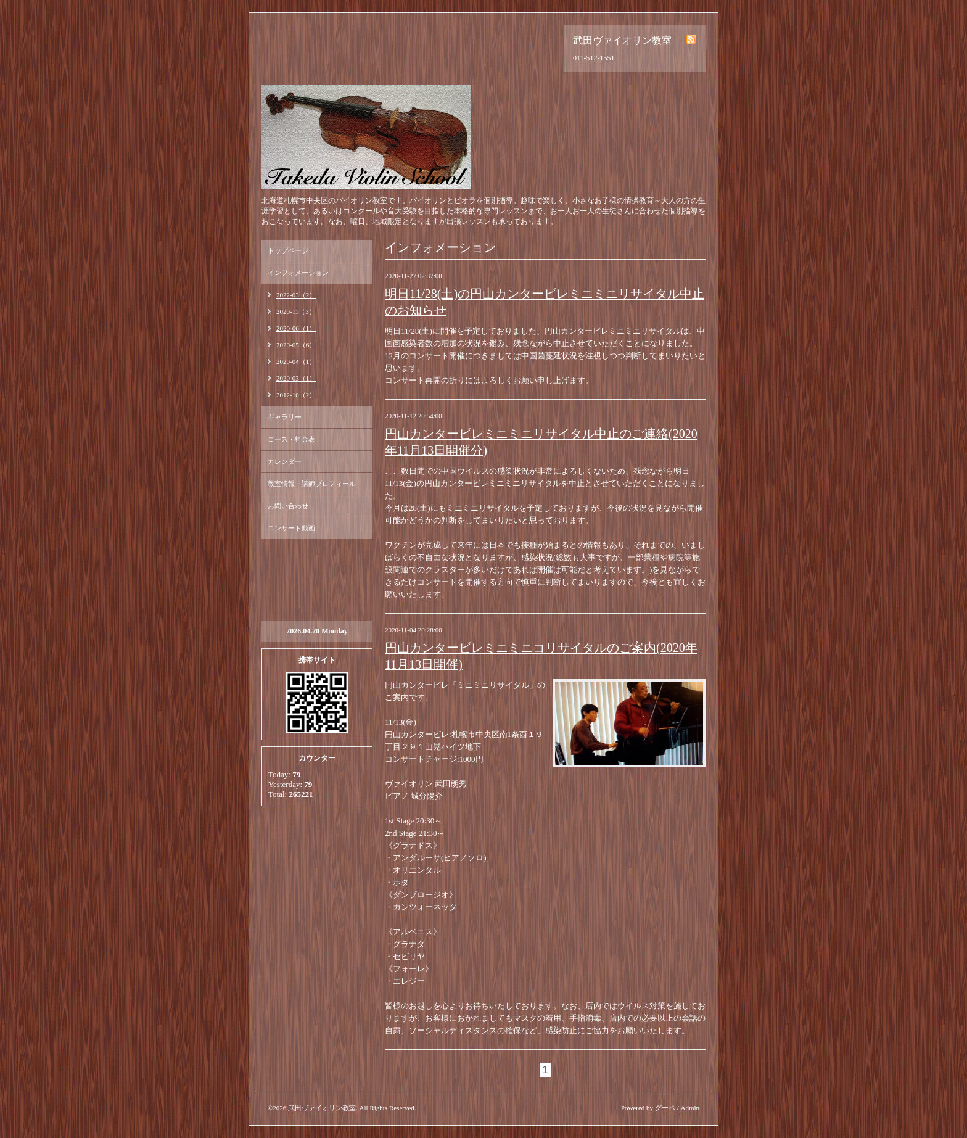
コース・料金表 (291, 439)
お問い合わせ (288, 505)
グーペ (665, 1107)
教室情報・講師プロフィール (312, 483)
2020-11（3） (296, 311)
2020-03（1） (296, 378)
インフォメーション (298, 272)
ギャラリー (285, 417)
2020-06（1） (296, 328)
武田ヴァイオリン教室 (322, 1107)
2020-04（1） (296, 361)
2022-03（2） (296, 295)
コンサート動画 (291, 528)
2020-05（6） (296, 344)
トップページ (288, 250)
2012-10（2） (296, 394)
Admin (689, 1107)
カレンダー (285, 461)
